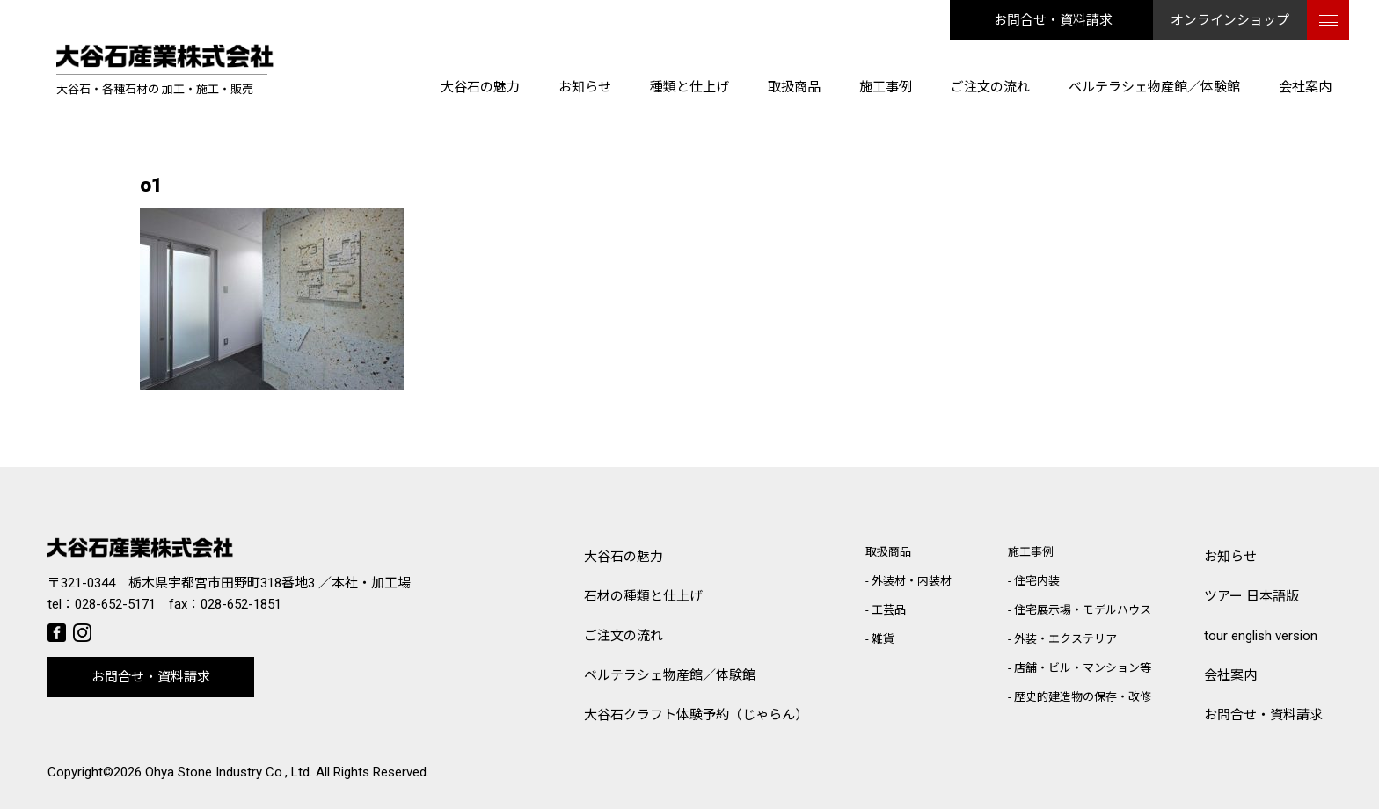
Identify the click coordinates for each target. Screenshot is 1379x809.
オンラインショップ (1230, 20)
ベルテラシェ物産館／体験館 (1154, 87)
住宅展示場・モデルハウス (1082, 609)
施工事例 (885, 87)
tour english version (1260, 636)
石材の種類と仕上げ (643, 596)
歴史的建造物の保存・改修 (1082, 696)
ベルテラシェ (669, 676)
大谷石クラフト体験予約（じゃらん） (696, 715)
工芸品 (889, 609)
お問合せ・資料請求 (1053, 20)
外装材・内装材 (912, 580)
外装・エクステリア (1065, 638)
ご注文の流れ (990, 87)
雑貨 (883, 638)
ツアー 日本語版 (1251, 596)
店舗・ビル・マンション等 (1082, 667)
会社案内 (1305, 87)
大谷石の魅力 (480, 87)
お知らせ (584, 87)
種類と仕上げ (689, 87)
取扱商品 (794, 87)
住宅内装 (1037, 580)
